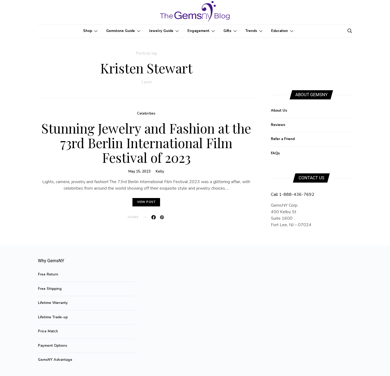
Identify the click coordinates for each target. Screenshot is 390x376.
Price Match (48, 331)
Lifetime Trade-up (53, 317)
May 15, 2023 (139, 171)
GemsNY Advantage (55, 359)
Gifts (227, 30)
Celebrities (146, 113)
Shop (87, 30)
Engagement (198, 30)
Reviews (278, 124)
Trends (251, 30)
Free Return (48, 274)
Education (279, 30)
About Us (279, 110)
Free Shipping (50, 288)
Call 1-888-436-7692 (292, 194)
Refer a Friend (283, 139)
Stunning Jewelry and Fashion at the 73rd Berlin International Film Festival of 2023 (146, 142)
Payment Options (52, 345)
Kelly (160, 171)
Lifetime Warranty (53, 302)
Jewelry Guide (161, 30)
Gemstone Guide (120, 30)
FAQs (275, 153)
